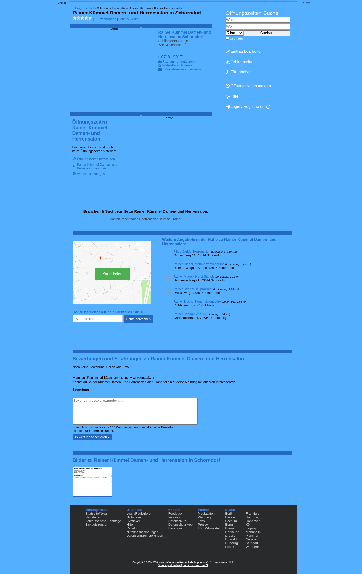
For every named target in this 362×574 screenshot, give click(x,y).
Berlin (229, 513)
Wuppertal (253, 546)
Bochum (231, 521)
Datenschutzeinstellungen (145, 535)
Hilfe (232, 96)
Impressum (176, 517)
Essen (229, 546)
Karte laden (113, 274)
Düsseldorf (232, 539)
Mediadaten (206, 513)
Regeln (132, 528)
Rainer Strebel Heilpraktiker (193, 289)
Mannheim (253, 532)
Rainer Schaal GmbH (189, 314)
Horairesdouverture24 (195, 565)
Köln (249, 524)
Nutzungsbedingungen (142, 532)
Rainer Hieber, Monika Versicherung (199, 264)
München (252, 535)
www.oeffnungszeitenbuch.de (175, 562)
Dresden (231, 535)
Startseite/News (96, 513)
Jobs (201, 521)
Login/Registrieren (140, 513)
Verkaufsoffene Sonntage (103, 521)
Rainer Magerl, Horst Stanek (194, 276)
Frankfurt (252, 513)
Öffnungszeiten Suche (252, 13)
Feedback (175, 513)
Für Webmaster (209, 528)
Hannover (252, 521)
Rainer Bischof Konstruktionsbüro (197, 301)
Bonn (229, 524)
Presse (203, 524)
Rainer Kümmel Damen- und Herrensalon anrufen (97, 166)
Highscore (134, 517)
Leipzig (251, 528)
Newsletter (92, 517)
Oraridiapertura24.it (169, 565)
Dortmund (232, 532)
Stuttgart (252, 543)
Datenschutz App (180, 524)
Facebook (175, 528)
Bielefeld (231, 517)
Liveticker (133, 521)
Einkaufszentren (96, 524)
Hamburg (252, 517)
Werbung (204, 517)
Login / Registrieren (245, 106)
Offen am (236, 38)
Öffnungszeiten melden (248, 86)
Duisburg (231, 543)
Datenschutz (177, 521)
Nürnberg (252, 539)
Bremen (230, 528)
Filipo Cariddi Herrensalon (192, 251)
